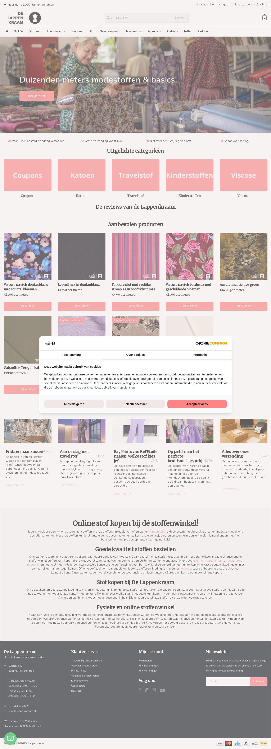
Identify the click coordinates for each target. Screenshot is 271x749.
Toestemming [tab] (71, 354)
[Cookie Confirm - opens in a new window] (211, 343)
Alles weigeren (74, 404)
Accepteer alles (197, 404)
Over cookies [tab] (135, 354)
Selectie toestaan (135, 404)
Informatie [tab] (200, 354)
